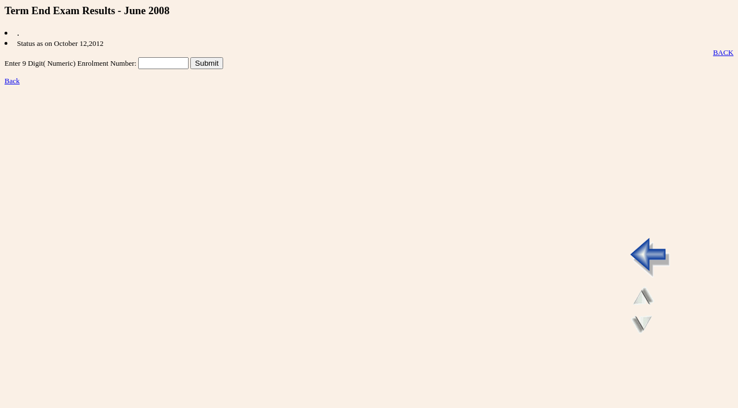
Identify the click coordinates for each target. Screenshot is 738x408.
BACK (723, 52)
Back (12, 80)
